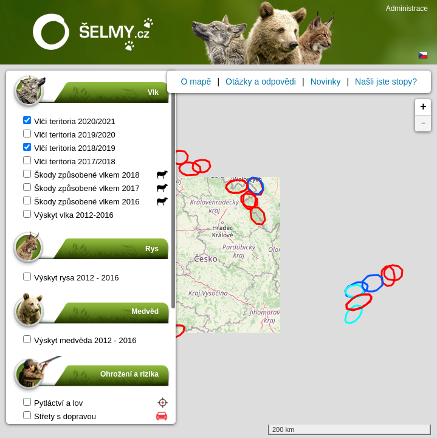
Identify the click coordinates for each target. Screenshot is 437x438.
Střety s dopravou (59, 416)
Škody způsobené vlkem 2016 (81, 201)
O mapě (196, 81)
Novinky (326, 81)
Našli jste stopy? (386, 81)
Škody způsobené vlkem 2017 (81, 188)
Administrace (407, 8)
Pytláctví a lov (53, 403)
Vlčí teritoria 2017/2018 (69, 161)
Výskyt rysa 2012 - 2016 (71, 277)
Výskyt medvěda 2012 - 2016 (79, 340)
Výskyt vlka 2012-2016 (68, 215)
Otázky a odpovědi (260, 81)
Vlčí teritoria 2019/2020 (69, 134)
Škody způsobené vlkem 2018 (81, 174)
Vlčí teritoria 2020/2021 (69, 121)
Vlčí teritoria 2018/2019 (69, 148)
